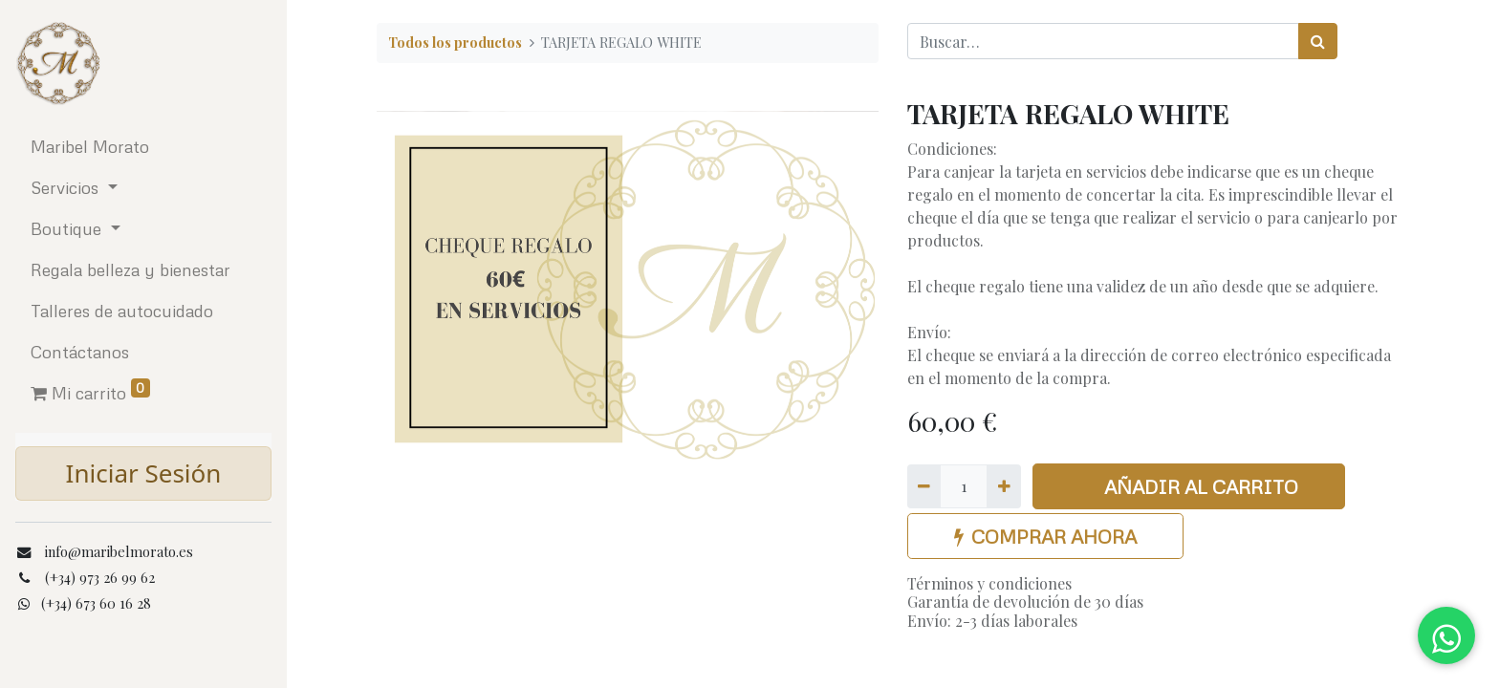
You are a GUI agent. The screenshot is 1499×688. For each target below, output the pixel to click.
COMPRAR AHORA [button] (1045, 536)
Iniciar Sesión (144, 473)
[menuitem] (143, 146)
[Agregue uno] (1003, 486)
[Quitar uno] (924, 486)
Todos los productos (455, 42)
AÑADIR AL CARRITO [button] (1189, 486)
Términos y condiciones (989, 583)
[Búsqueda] (1317, 41)
